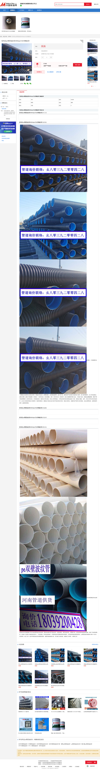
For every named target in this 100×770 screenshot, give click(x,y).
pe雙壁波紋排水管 (76, 744)
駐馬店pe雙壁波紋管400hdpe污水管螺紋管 (52, 762)
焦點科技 (52, 768)
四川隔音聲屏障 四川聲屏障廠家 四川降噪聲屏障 (45, 711)
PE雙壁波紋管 (32, 744)
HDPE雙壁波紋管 (22, 744)
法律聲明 (64, 766)
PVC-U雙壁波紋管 (33, 745)
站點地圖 (43, 766)
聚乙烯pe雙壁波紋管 (87, 744)
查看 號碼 (77, 64)
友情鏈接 (77, 766)
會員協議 (57, 766)
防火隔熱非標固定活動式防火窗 (25, 733)
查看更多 (8, 118)
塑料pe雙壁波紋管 (65, 744)
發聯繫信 (39, 72)
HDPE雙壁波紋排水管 (42, 744)
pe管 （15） (5, 98)
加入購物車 (50, 72)
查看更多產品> (95, 644)
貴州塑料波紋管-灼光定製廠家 (8, 31)
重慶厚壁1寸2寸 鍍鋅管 (23, 711)
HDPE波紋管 (42, 745)
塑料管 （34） (6, 96)
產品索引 (4, 136)
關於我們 (22, 766)
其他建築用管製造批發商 (56, 761)
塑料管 (9, 36)
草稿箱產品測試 (38, 733)
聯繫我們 (29, 766)
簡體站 (70, 766)
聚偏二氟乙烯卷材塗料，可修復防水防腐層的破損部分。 (63, 733)
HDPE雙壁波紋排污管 (54, 744)
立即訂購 (58, 72)
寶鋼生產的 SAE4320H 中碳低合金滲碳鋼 (76, 711)
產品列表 (5, 36)
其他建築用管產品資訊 (43, 761)
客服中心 (36, 766)
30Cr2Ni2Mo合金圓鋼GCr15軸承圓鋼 (59, 711)
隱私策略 (50, 766)
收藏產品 (5, 83)
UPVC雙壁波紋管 (22, 745)
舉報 (12, 83)
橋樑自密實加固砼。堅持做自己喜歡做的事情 (28, 31)
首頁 (1, 36)
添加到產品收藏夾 (6, 138)
